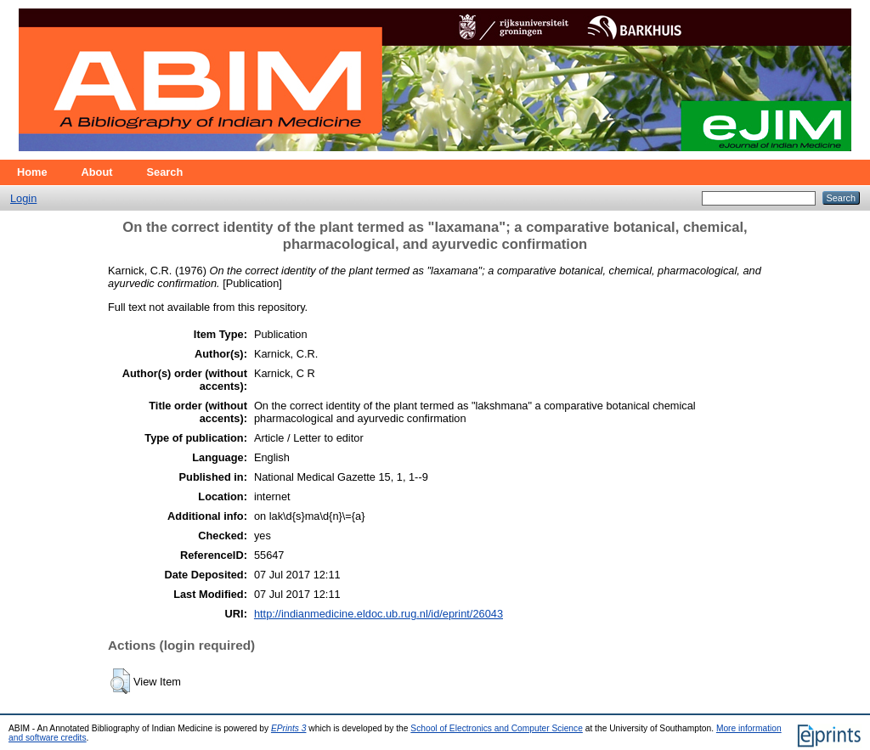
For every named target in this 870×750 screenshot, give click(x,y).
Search (165, 172)
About (97, 172)
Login (23, 198)
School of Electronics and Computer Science (496, 728)
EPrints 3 (289, 728)
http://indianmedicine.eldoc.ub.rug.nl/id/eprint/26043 (378, 613)
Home (32, 172)
